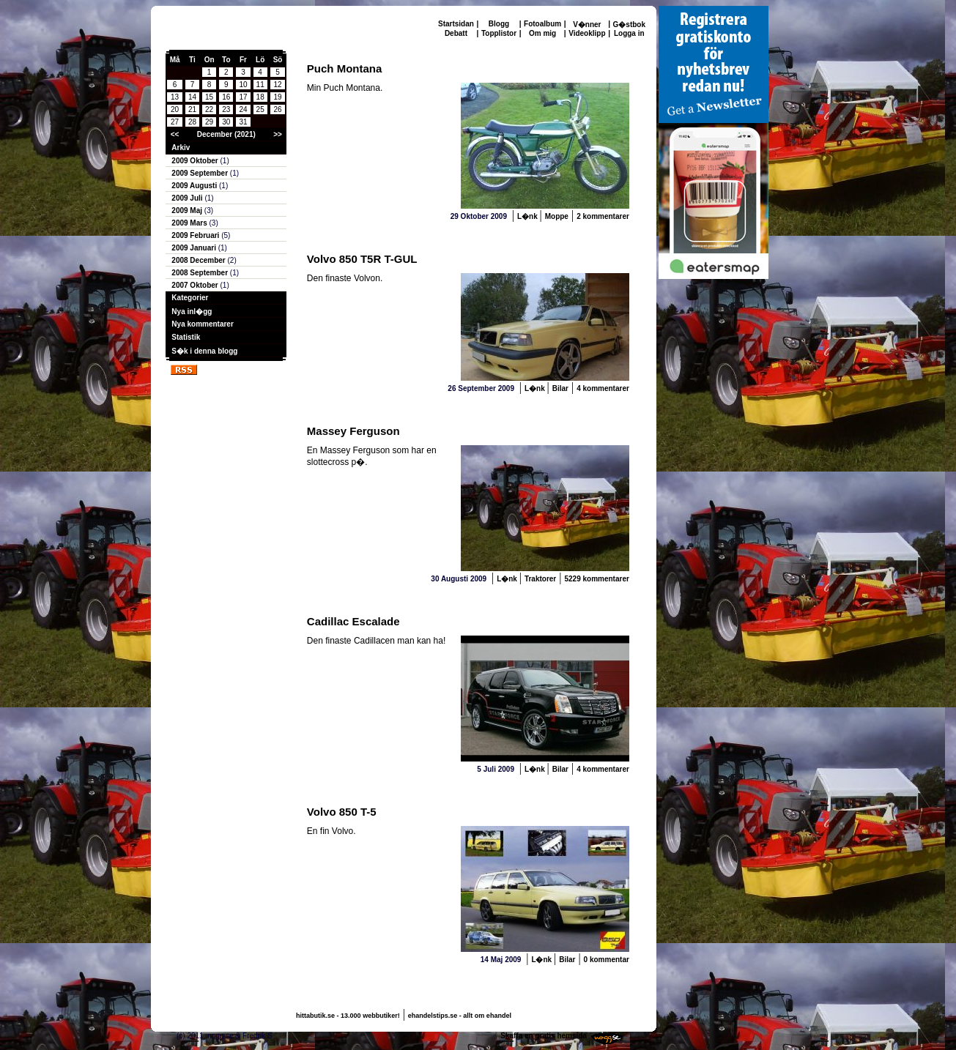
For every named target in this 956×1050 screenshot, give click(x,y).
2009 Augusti (195, 186)
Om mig (542, 33)
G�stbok (629, 25)
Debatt (456, 33)
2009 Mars (190, 223)
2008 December (199, 260)
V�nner (587, 25)
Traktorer (540, 579)
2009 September (200, 173)
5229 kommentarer (596, 579)
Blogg (499, 24)
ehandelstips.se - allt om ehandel (459, 1015)
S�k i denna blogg (204, 351)
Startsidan (456, 24)
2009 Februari (196, 235)
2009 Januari (194, 248)
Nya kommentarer (202, 324)
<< (175, 134)
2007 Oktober (195, 285)
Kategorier (189, 298)
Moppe (556, 216)
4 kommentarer (603, 388)
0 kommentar (606, 960)
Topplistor (498, 33)
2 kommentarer (603, 216)
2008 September (200, 273)
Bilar (560, 388)
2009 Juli (187, 198)
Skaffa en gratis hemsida (543, 1036)
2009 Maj (187, 210)
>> (277, 134)
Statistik (185, 337)
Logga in (629, 33)
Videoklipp (586, 33)
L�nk (528, 216)
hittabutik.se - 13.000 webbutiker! (348, 1015)
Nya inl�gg (191, 312)
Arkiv (180, 148)
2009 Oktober (195, 161)
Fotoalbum (542, 24)
